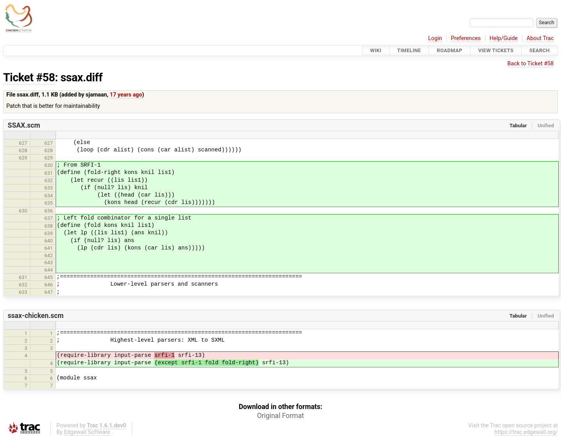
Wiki (375, 50)
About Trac (540, 38)
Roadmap (449, 50)
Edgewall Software (87, 432)
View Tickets (495, 50)
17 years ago (126, 94)
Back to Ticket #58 (530, 63)
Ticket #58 (29, 77)
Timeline (409, 50)
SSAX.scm (24, 125)
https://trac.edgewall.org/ (526, 432)
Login (435, 38)
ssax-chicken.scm (36, 316)
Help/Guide (504, 38)
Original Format (280, 416)
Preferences (466, 38)
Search (539, 50)
